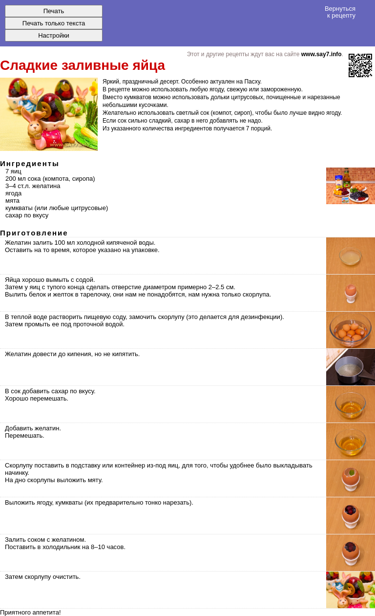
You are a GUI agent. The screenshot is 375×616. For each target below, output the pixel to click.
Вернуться (340, 12)
